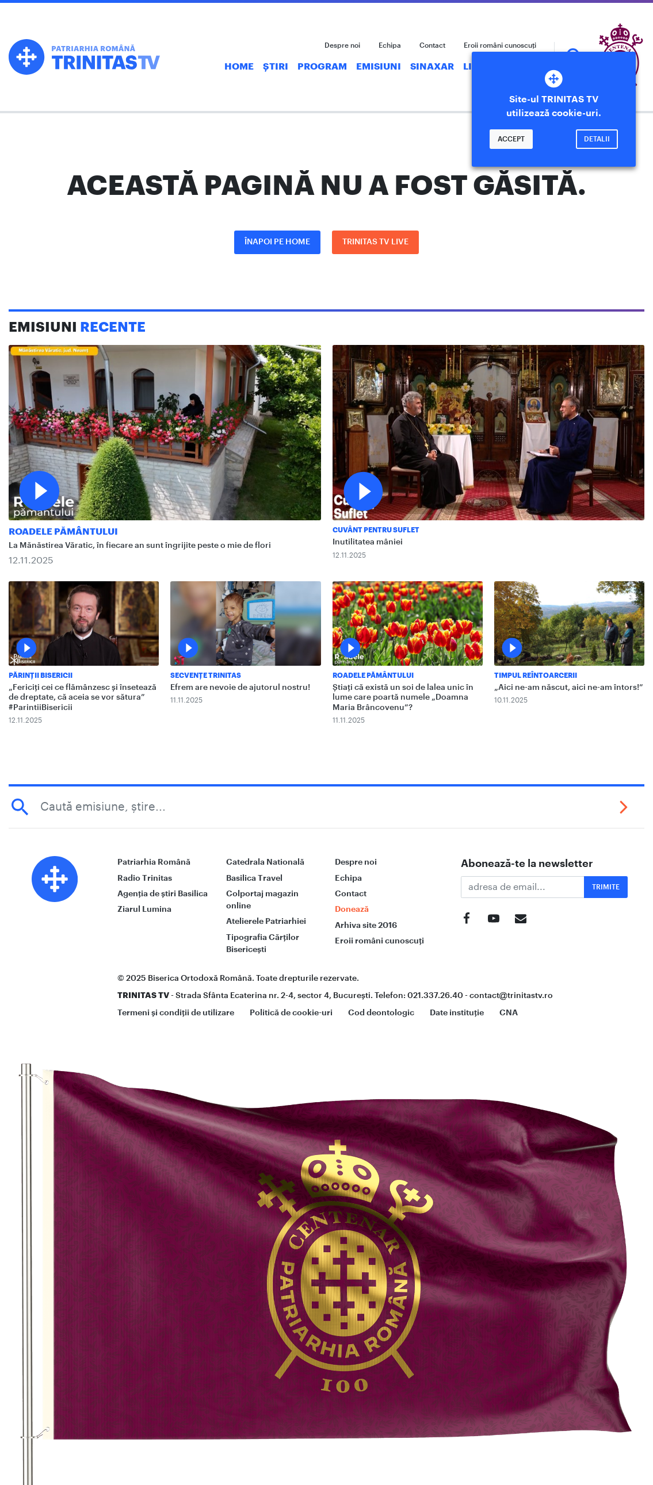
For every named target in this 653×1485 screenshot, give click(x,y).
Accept (511, 139)
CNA (508, 1012)
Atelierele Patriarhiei (266, 921)
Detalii (597, 139)
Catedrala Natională (265, 862)
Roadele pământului (63, 531)
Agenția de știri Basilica (162, 893)
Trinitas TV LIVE (375, 242)
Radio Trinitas (144, 878)
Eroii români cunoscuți (500, 45)
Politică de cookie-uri (291, 1012)
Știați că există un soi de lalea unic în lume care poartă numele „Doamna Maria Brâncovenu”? (403, 698)
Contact (432, 45)
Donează (352, 909)
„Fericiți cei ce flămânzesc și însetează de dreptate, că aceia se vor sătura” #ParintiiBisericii (82, 698)
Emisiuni (378, 66)
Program (322, 66)
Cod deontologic (381, 1012)
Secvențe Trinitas (205, 675)
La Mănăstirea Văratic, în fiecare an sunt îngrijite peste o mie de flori (140, 546)
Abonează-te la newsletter (527, 863)
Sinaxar (432, 66)
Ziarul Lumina (144, 909)
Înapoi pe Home (277, 242)
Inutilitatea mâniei (368, 542)
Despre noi (342, 45)
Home (239, 66)
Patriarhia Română (153, 862)
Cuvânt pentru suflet (376, 530)
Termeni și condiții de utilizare (175, 1012)
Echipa (390, 45)
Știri (275, 66)
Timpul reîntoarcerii (535, 675)
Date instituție (457, 1012)
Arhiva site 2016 (366, 925)
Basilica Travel (254, 878)
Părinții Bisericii (40, 675)
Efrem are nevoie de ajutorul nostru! (240, 688)
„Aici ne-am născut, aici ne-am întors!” (568, 688)
